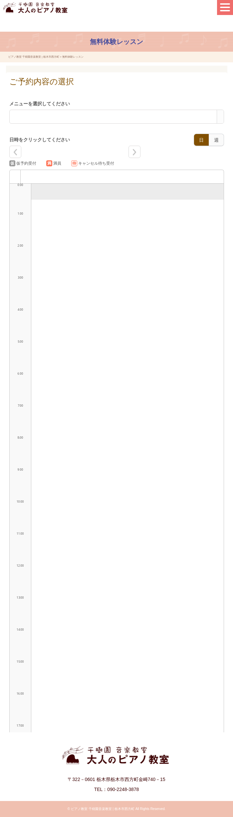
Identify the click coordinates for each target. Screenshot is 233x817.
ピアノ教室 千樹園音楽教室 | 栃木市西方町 (102, 809)
